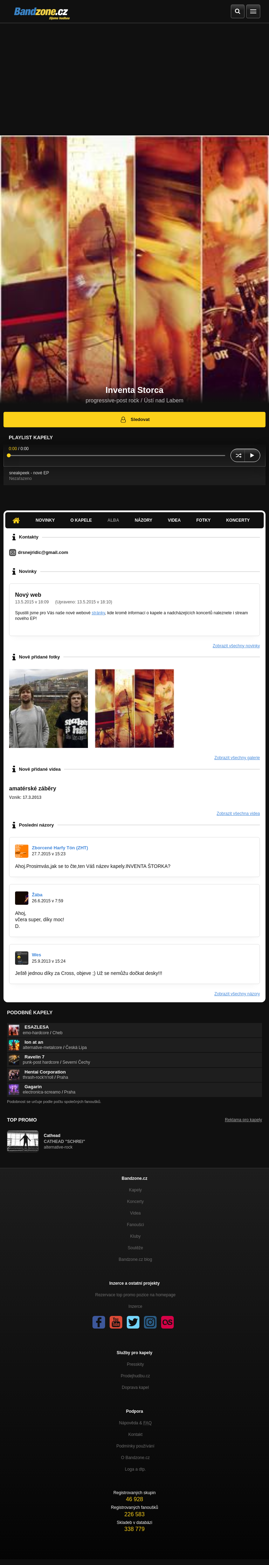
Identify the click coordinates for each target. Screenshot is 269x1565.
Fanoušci (135, 1224)
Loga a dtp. (135, 1469)
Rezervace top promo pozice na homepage (135, 1294)
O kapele (81, 520)
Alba (113, 520)
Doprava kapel (135, 1387)
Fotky (203, 520)
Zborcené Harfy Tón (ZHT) (60, 847)
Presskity (135, 1364)
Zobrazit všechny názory (237, 993)
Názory (143, 520)
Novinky (45, 520)
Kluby (135, 1236)
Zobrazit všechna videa (238, 813)
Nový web (28, 595)
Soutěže (135, 1247)
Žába (37, 894)
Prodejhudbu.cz (135, 1375)
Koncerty (238, 520)
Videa (174, 520)
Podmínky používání (135, 1446)
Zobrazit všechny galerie (237, 757)
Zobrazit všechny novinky (236, 645)
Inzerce (135, 1306)
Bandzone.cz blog (135, 1259)
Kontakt (135, 1434)
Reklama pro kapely (243, 1119)
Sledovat (134, 419)
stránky (98, 612)
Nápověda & (135, 1422)
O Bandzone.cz (135, 1457)
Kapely (135, 1190)
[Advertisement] (134, 76)
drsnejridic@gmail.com (43, 552)
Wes (36, 954)
